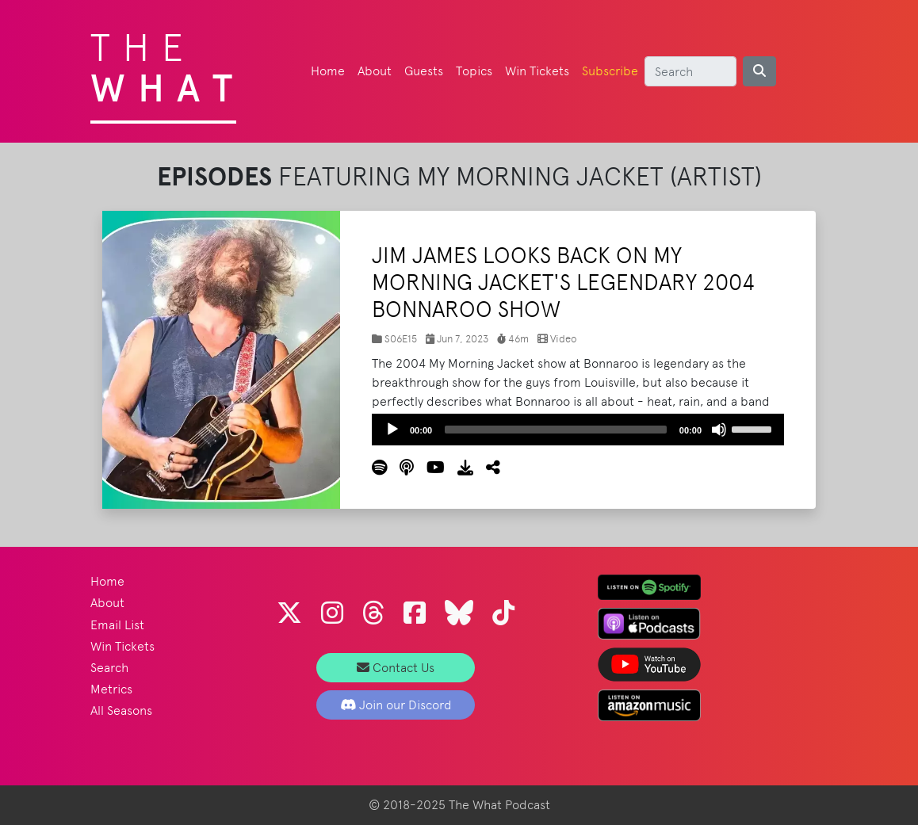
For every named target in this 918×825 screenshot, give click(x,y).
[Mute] (719, 429)
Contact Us (395, 667)
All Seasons (121, 710)
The (167, 63)
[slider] (556, 430)
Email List (117, 624)
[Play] (392, 429)
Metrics (111, 689)
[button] (486, 467)
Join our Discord (396, 704)
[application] (578, 429)
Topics (474, 70)
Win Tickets (537, 70)
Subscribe (610, 70)
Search (109, 667)
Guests (423, 70)
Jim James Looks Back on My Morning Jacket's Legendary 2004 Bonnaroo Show (563, 282)
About (375, 70)
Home (328, 70)
